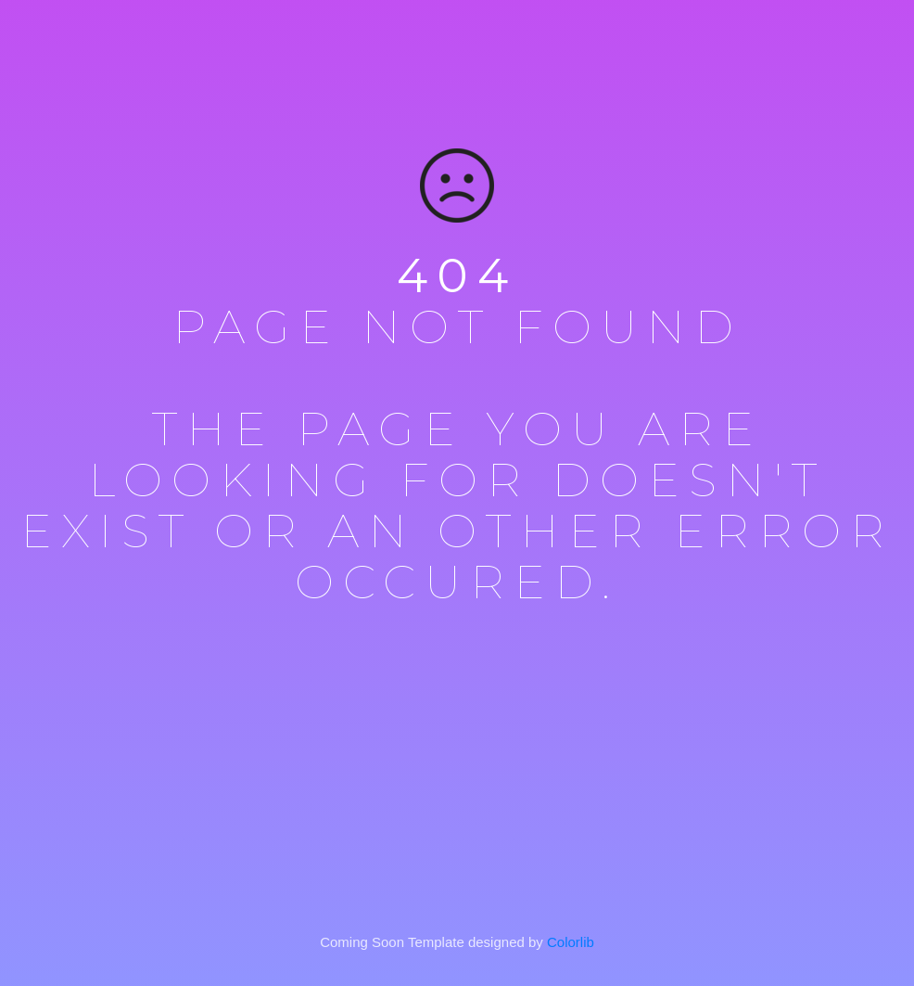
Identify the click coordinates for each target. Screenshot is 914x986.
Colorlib (570, 942)
